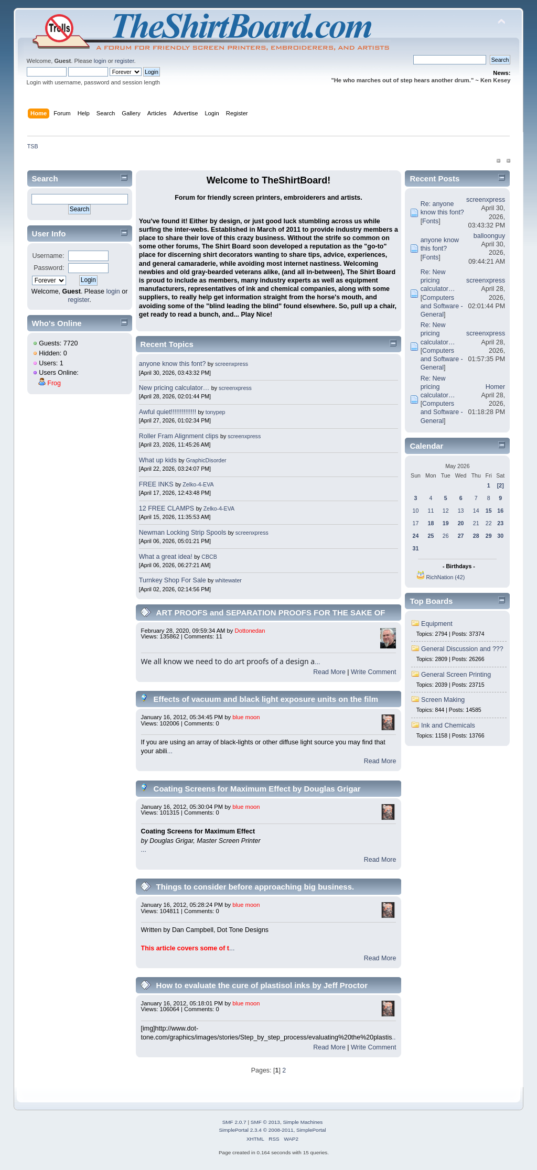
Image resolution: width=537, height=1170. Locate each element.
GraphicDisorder (206, 460)
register (124, 61)
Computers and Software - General (442, 306)
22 (489, 523)
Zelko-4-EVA (197, 484)
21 (476, 523)
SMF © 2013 (265, 1122)
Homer (495, 387)
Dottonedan (250, 630)
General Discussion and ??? (462, 649)
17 (416, 523)
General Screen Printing (456, 674)
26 (446, 536)
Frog (54, 383)
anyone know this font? (172, 363)
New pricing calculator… (174, 388)
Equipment (437, 623)
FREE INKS (156, 484)
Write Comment (373, 672)
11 (431, 510)
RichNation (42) (445, 577)
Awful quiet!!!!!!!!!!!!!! (167, 412)
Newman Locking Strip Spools (182, 532)
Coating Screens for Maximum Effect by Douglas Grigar (257, 788)
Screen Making (443, 699)
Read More (329, 672)
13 (461, 510)
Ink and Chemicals (448, 725)
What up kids (158, 460)
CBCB (209, 557)
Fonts (430, 221)
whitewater (228, 580)
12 (446, 510)
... (317, 662)
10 (416, 510)
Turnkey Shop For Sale (172, 580)
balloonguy (489, 236)
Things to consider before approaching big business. (255, 886)
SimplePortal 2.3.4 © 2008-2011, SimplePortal (272, 1130)
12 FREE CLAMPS (166, 508)
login (100, 61)
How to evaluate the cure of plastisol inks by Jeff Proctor (262, 985)
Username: (48, 255)
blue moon (246, 717)
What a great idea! (165, 556)
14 (476, 510)
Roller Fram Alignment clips (179, 436)
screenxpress (231, 364)
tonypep (215, 412)
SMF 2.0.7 (234, 1122)
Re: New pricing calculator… (438, 280)
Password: (49, 268)
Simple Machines (303, 1122)
